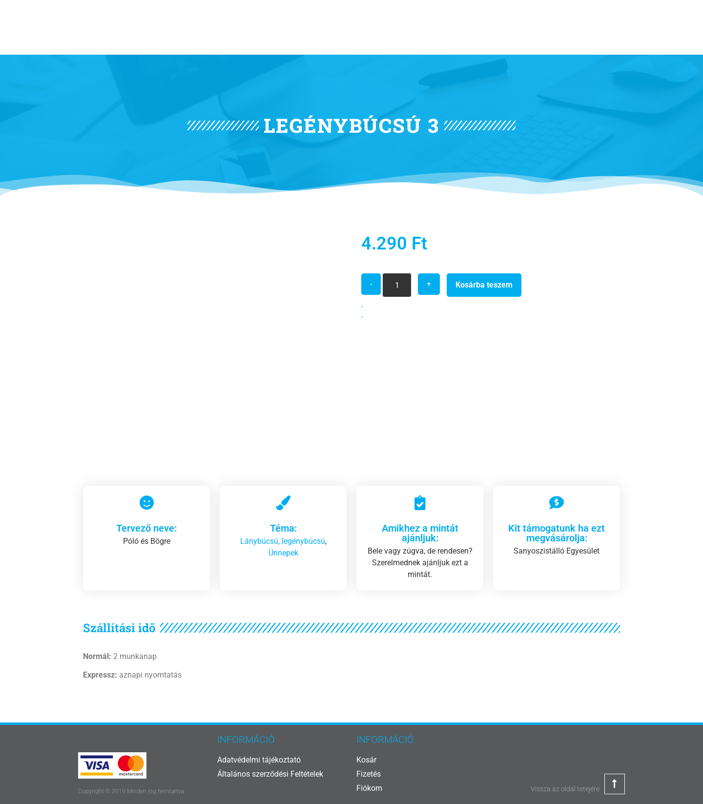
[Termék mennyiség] (397, 285)
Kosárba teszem (484, 284)
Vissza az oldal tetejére (565, 789)
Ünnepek (283, 552)
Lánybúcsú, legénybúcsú (282, 541)
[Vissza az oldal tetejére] (614, 784)
